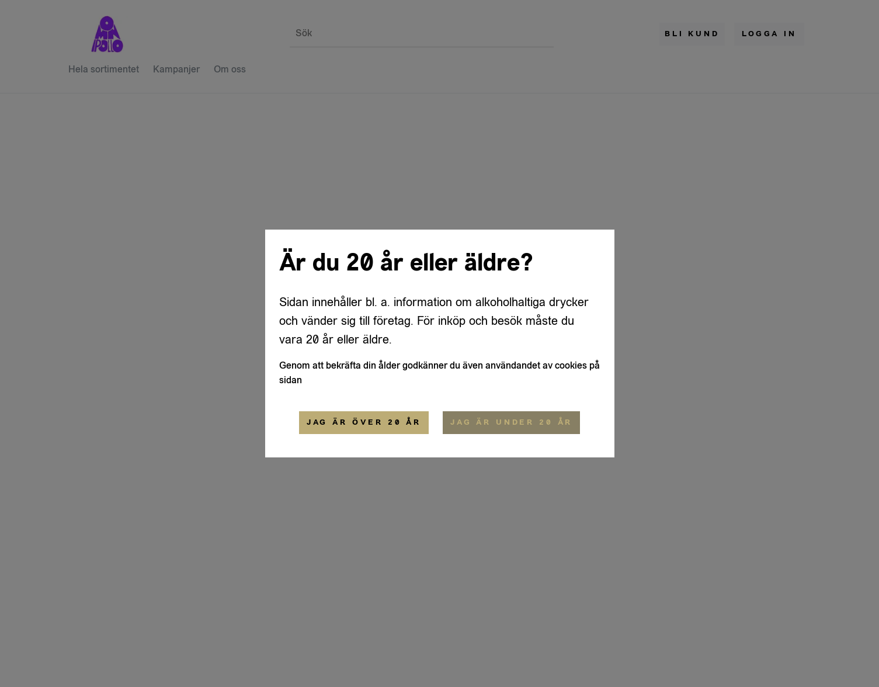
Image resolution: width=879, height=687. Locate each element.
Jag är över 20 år (364, 422)
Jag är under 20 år (511, 422)
